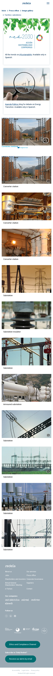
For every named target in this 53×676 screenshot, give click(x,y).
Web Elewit (9, 603)
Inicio (4, 11)
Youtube (15, 616)
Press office (14, 11)
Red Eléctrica (12, 600)
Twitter (6, 616)
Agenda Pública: (12, 104)
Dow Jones (8, 630)
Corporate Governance (35, 579)
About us (8, 572)
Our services (31, 572)
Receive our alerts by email (20, 659)
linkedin (10, 616)
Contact (29, 589)
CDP (35, 630)
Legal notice (25, 670)
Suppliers (30, 583)
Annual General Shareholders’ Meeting (13, 584)
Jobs (7, 575)
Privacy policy (35, 670)
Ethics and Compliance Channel (22, 644)
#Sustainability (25, 54)
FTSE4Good (17, 630)
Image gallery (27, 11)
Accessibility (16, 670)
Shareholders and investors (15, 579)
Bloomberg (44, 631)
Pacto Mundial (26, 630)
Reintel (25, 600)
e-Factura (8, 589)
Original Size (24, 147)
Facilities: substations (13, 15)
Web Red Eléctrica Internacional (35, 600)
